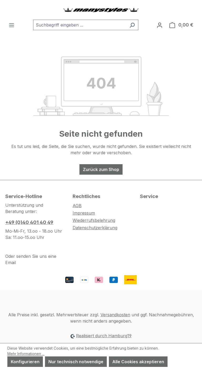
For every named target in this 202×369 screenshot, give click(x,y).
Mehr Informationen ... (25, 353)
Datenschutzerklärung (95, 227)
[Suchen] (132, 25)
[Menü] (11, 25)
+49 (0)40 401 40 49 (29, 222)
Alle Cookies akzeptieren (138, 361)
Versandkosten (115, 314)
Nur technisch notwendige (75, 361)
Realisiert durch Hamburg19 (104, 335)
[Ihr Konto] (159, 25)
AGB (77, 205)
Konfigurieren (25, 361)
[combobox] (79, 25)
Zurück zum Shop (101, 169)
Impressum (84, 213)
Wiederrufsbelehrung (94, 220)
